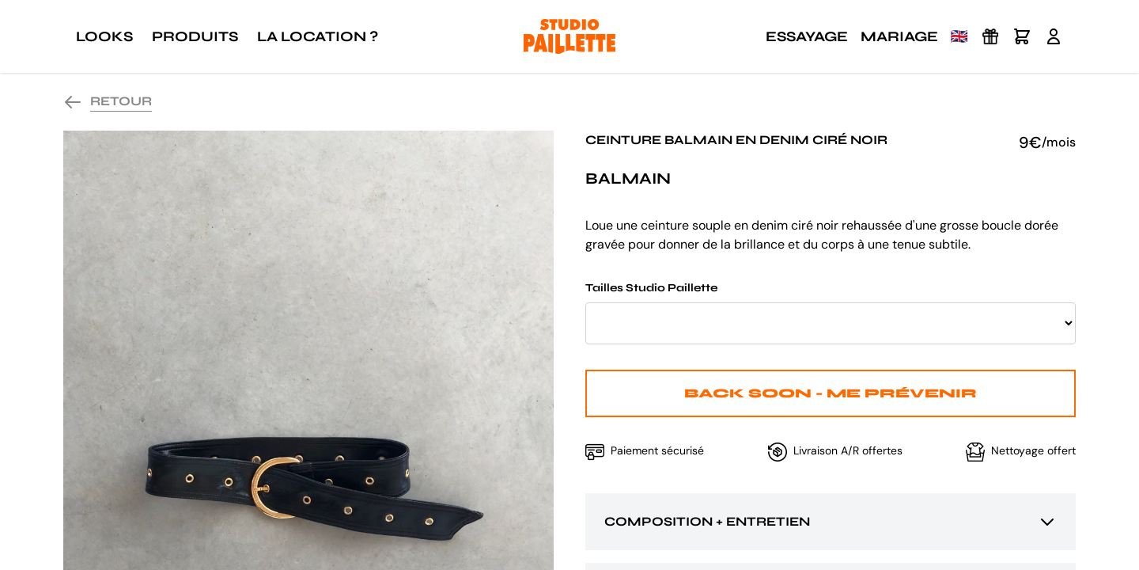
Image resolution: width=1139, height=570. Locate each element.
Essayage (807, 36)
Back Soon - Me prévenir (830, 393)
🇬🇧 (959, 36)
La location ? (317, 36)
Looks (104, 36)
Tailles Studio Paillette (830, 312)
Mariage (899, 36)
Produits (195, 36)
